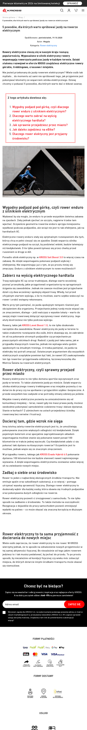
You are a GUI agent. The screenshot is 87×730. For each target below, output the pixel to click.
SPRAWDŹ (72, 3)
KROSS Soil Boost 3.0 (51, 257)
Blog (21, 17)
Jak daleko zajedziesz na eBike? (33, 129)
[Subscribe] (74, 604)
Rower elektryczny (48, 45)
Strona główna (8, 17)
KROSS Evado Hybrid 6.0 (53, 454)
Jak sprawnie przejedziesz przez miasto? (40, 125)
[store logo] (12, 10)
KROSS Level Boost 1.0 (35, 325)
